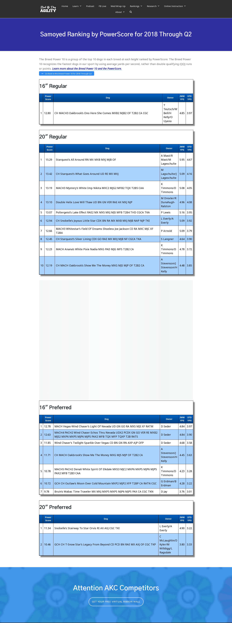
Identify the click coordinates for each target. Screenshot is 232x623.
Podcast (90, 6)
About (120, 11)
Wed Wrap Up (118, 6)
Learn (77, 6)
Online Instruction (175, 6)
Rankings (136, 6)
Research (153, 6)
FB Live (102, 6)
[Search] (131, 12)
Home (65, 6)
